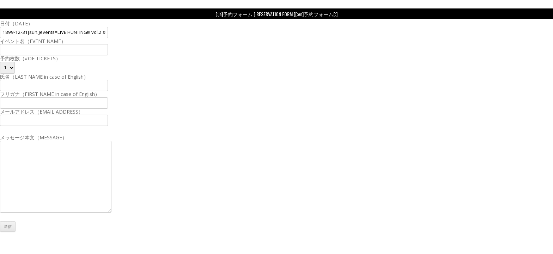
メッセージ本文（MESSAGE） (55, 140)
